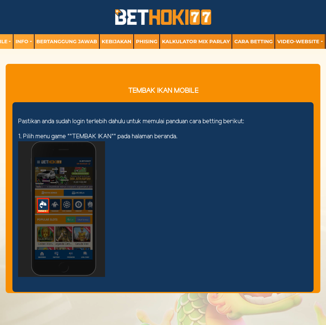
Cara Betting (253, 41)
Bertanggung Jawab (67, 41)
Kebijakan (116, 41)
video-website (298, 41)
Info (21, 41)
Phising (146, 41)
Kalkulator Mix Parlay (196, 41)
